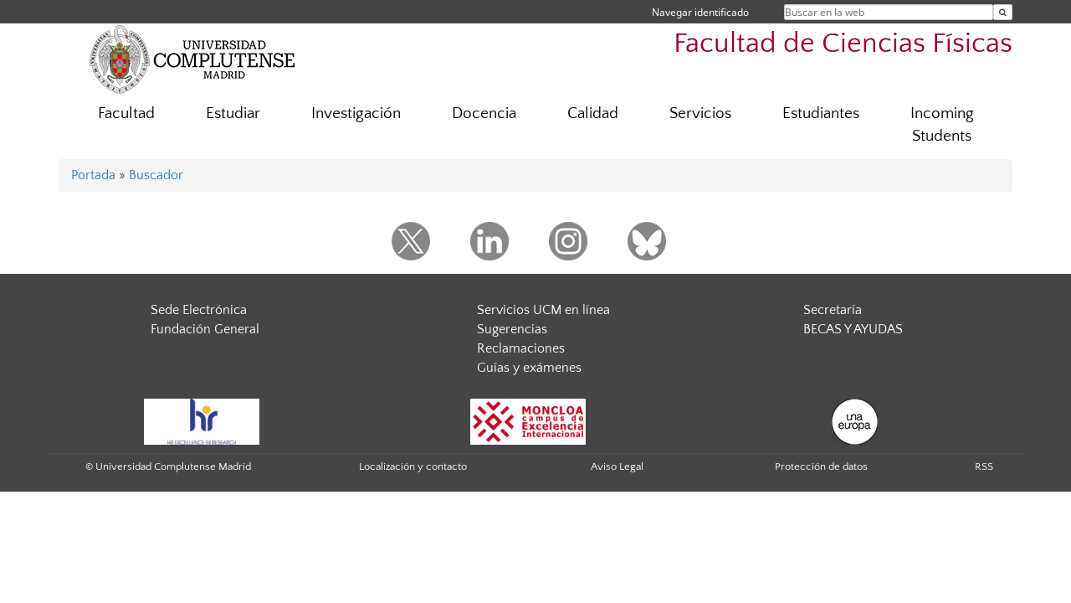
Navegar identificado (700, 12)
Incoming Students (942, 125)
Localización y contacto (413, 466)
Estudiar (233, 113)
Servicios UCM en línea (543, 309)
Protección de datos (821, 466)
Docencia (484, 113)
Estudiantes (820, 113)
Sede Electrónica (199, 309)
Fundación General (205, 329)
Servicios (700, 113)
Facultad (126, 113)
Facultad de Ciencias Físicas (843, 43)
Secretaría (832, 309)
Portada (93, 175)
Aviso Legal (617, 466)
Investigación (356, 113)
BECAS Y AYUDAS (853, 329)
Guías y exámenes (529, 367)
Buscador (156, 175)
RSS (984, 466)
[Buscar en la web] (1002, 12)
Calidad (592, 113)
